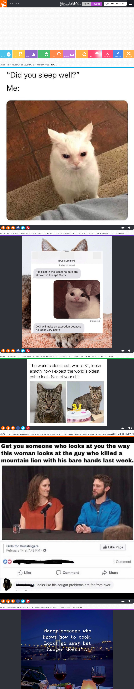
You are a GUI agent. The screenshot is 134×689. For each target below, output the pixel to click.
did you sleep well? (15, 65)
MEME (6, 54)
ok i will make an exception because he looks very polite (85, 234)
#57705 (2, 607)
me (25, 65)
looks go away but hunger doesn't (56, 607)
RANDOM (129, 54)
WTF (18, 54)
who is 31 (31, 357)
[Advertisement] (67, 30)
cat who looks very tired (38, 65)
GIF (81, 54)
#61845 (2, 234)
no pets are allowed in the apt (39, 234)
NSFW (69, 54)
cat (112, 234)
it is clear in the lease (16, 233)
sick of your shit (95, 357)
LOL (43, 54)
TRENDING (118, 54)
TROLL (56, 54)
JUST (15, 4)
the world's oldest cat (16, 356)
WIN (94, 54)
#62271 (2, 434)
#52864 (2, 357)
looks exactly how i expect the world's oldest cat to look (61, 357)
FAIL (31, 54)
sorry (56, 234)
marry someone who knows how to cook (23, 607)
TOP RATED (107, 54)
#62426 (2, 65)
